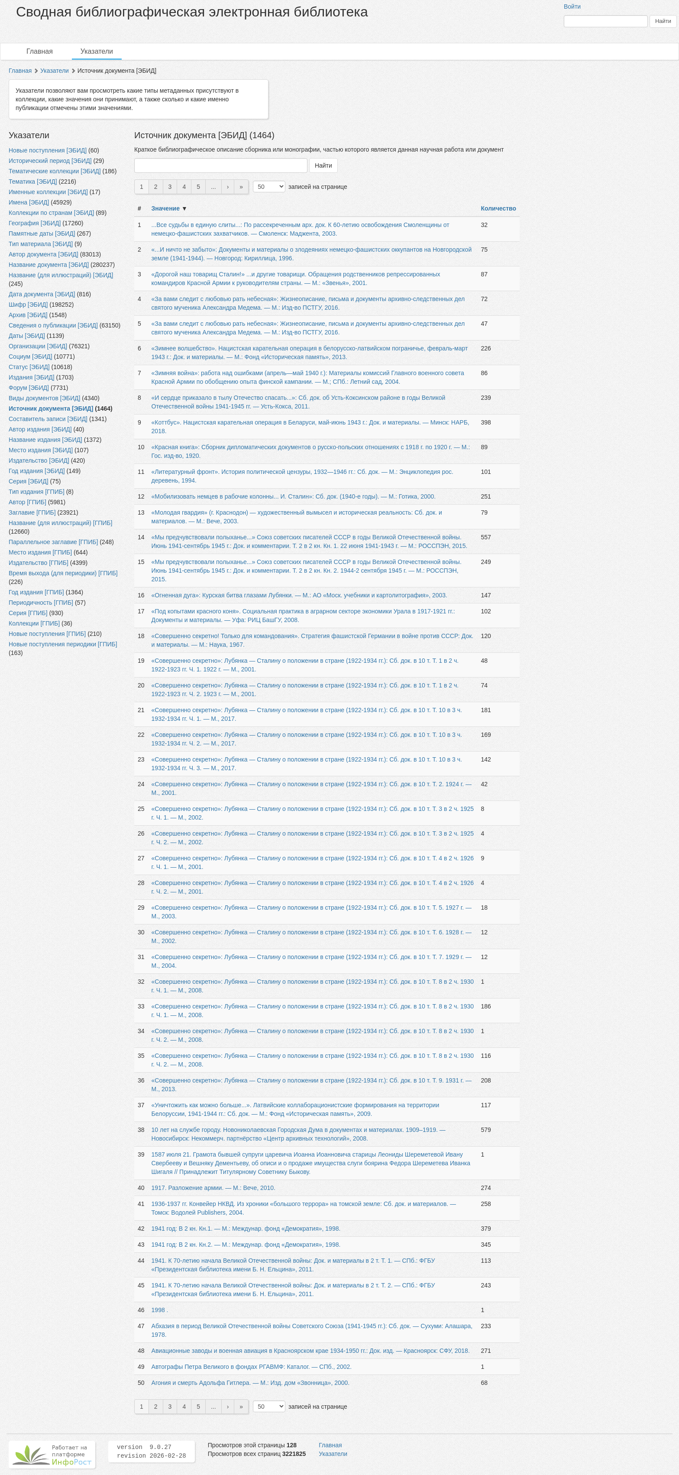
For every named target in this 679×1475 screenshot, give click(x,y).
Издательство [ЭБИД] (39, 460)
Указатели (97, 51)
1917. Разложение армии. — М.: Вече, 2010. (213, 1187)
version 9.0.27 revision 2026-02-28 (151, 1451)
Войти (572, 6)
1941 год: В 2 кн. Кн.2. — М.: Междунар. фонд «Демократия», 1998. (246, 1244)
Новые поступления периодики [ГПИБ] (63, 644)
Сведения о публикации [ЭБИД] (53, 325)
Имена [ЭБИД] (29, 202)
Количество (498, 208)
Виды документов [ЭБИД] (44, 398)
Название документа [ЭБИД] (49, 264)
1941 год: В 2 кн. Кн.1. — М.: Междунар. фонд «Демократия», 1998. (246, 1228)
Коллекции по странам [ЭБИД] (51, 212)
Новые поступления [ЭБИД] (48, 150)
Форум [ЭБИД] (29, 387)
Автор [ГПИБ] (27, 502)
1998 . (160, 1309)
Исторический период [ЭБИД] (50, 160)
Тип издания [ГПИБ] (37, 491)
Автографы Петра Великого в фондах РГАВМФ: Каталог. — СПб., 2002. (252, 1366)
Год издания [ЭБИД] (37, 470)
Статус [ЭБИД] (29, 366)
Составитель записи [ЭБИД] (48, 418)
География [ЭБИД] (35, 223)
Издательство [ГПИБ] (38, 562)
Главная (39, 51)
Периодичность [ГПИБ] (41, 602)
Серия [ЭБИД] (28, 481)
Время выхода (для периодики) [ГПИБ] (63, 573)
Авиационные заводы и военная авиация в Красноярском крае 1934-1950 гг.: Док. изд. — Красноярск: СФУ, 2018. (311, 1350)
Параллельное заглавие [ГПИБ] (53, 541)
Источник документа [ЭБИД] (51, 408)
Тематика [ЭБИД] (33, 181)
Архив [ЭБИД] (28, 314)
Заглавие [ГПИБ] (32, 512)
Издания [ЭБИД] (32, 377)
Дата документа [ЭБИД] (42, 294)
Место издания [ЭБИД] (41, 450)
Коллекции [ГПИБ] (34, 623)
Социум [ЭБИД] (30, 356)
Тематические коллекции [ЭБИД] (55, 171)
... (213, 186)
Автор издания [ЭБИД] (40, 429)
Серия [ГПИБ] (28, 612)
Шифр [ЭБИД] (28, 304)
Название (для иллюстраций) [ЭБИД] (61, 275)
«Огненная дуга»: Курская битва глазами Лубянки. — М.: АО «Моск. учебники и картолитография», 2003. (299, 595)
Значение (166, 208)
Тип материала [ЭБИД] (41, 243)
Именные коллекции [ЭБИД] (48, 191)
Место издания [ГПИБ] (40, 552)
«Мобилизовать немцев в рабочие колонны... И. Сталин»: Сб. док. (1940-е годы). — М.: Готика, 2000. (294, 496)
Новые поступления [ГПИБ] (47, 633)
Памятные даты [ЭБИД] (42, 233)
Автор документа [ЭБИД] (43, 254)
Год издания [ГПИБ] (36, 592)
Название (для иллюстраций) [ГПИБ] (60, 522)
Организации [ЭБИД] (38, 346)
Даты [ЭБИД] (27, 335)
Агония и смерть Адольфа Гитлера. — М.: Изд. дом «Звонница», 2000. (251, 1382)
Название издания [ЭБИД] (45, 439)
